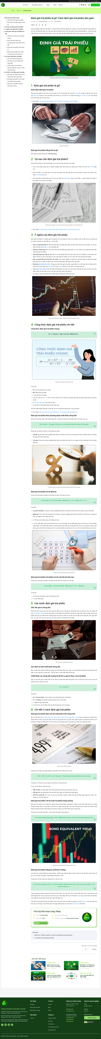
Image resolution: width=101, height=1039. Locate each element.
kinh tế (60, 266)
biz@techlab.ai (88, 1006)
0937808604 (70, 1019)
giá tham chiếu (41, 269)
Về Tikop (26, 5)
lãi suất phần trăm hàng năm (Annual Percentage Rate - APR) (61, 717)
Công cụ (61, 5)
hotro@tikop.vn (96, 1)
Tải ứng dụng (41, 923)
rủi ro (81, 95)
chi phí (92, 166)
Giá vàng (50, 1021)
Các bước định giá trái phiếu (13, 56)
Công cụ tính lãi (52, 1018)
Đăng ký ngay (92, 1017)
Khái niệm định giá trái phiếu (15, 20)
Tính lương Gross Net (53, 1027)
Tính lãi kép (51, 1024)
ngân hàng (67, 178)
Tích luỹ (32, 1018)
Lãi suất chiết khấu (39, 402)
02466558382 (70, 1017)
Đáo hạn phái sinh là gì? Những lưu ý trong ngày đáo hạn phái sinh (58, 412)
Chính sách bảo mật (35, 1007)
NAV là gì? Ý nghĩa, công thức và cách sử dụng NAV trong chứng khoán (53, 935)
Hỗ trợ (54, 5)
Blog (49, 5)
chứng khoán (75, 903)
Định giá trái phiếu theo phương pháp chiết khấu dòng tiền (16, 43)
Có (86, 949)
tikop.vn (86, 1011)
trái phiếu (77, 93)
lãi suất (50, 266)
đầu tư (46, 247)
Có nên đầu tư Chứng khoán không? (44, 937)
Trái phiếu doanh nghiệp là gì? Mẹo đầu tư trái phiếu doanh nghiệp (58, 101)
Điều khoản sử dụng (35, 1010)
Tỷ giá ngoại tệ (51, 1030)
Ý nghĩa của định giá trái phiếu (14, 29)
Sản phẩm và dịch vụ (38, 5)
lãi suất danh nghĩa (38, 613)
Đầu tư (19, 10)
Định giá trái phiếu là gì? (12, 18)
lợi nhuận (88, 95)
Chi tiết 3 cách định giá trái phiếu (15, 72)
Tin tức (50, 1004)
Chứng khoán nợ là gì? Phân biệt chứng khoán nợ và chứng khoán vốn (59, 229)
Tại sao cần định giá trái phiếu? (14, 27)
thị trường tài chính (44, 264)
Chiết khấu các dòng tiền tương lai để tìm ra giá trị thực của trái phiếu (16, 68)
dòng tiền (36, 95)
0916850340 (69, 1021)
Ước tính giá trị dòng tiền (14, 58)
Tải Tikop (95, 5)
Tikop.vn (84, 901)
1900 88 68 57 (82, 1)
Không (94, 949)
